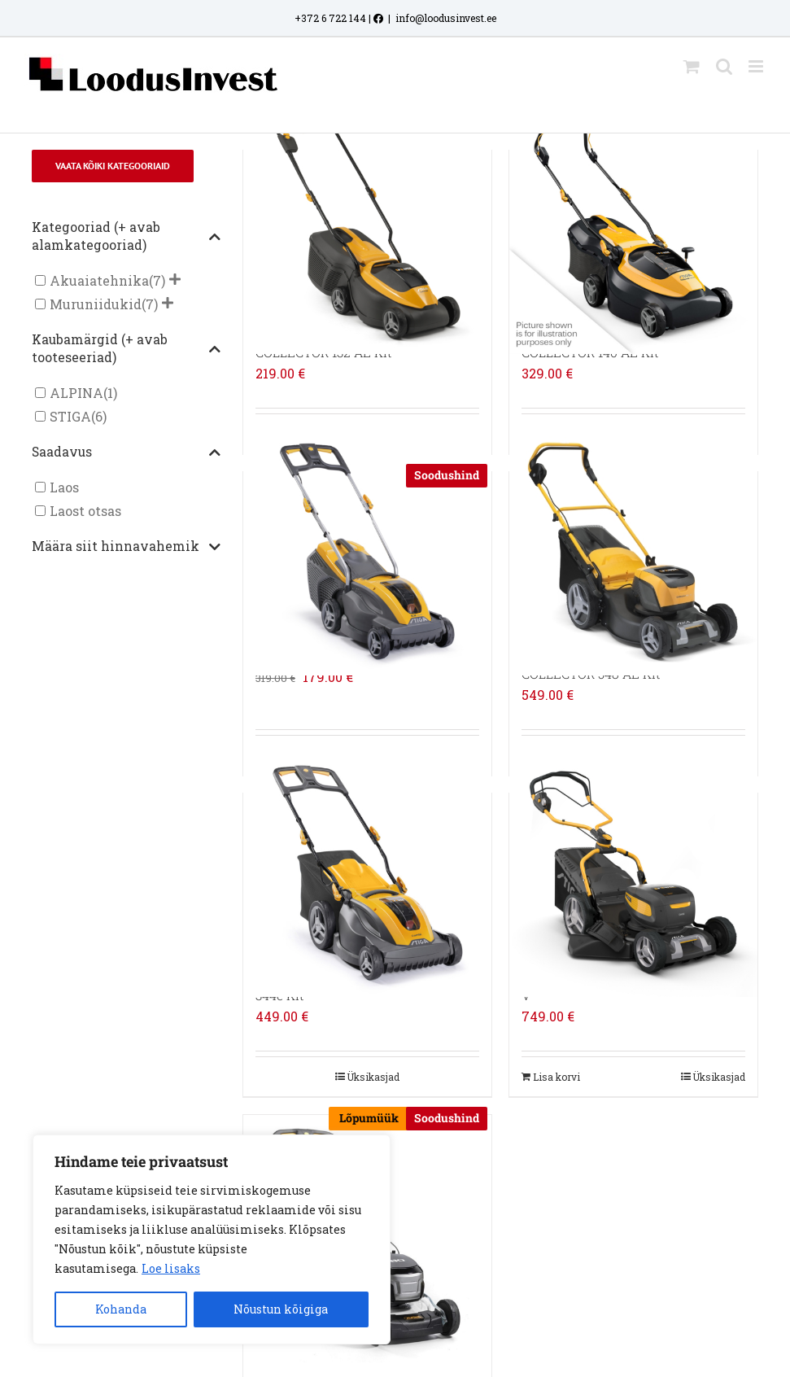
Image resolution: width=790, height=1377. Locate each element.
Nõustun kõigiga (281, 1309)
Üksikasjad (373, 1076)
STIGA (70, 416)
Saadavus (126, 452)
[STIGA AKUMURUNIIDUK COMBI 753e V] (633, 873)
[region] (212, 1239)
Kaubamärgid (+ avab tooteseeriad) (126, 348)
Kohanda (120, 1309)
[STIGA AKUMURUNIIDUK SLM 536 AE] (367, 552)
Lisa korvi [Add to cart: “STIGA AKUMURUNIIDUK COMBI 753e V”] (556, 1076)
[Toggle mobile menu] (757, 66)
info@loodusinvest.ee (445, 17)
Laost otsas (85, 510)
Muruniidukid (96, 304)
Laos (64, 487)
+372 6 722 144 (330, 17)
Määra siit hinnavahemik (126, 547)
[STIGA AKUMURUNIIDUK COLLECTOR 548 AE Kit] (633, 552)
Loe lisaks (171, 1268)
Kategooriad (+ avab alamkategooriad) (126, 236)
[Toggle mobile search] (724, 66)
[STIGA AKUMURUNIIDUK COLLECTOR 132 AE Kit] (367, 230)
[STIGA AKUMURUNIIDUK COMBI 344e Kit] (367, 873)
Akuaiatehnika (99, 280)
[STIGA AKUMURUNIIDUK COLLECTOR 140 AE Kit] (633, 230)
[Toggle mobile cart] (691, 66)
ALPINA (76, 392)
